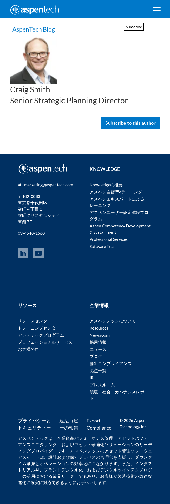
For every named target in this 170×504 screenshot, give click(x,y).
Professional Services (109, 239)
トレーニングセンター (39, 327)
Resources (99, 327)
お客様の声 (28, 349)
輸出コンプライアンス (111, 363)
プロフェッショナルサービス (45, 342)
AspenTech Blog (45, 28)
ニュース (98, 349)
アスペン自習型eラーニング (116, 191)
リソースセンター (34, 320)
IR (92, 377)
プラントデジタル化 (63, 469)
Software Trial (102, 246)
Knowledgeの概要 (106, 184)
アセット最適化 (89, 444)
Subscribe (134, 26)
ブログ (96, 356)
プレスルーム (102, 384)
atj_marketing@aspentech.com (45, 184)
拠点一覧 (98, 370)
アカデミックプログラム (41, 334)
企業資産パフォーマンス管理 (85, 438)
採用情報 (98, 342)
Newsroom (100, 334)
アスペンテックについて (113, 320)
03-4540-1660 (31, 233)
